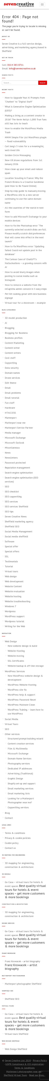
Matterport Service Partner (19, 427)
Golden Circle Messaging (18, 155)
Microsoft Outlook (14, 442)
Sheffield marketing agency (19, 521)
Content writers (13, 352)
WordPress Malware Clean (21, 704)
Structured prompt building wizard (25, 738)
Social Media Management (18, 531)
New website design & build (22, 645)
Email (8, 387)
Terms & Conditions (24, 1067)
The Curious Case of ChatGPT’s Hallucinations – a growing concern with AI (26, 263)
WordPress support (14, 616)
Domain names (12, 372)
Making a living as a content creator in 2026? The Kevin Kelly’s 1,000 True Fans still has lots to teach (26, 119)
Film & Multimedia (17, 748)
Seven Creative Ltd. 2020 (18, 1060)
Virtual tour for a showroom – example (25, 302)
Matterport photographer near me (23, 1071)
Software (9, 541)
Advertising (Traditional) (20, 773)
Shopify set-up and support (21, 783)
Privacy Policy (40, 1060)
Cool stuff (10, 357)
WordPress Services (15, 671)
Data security (12, 367)
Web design (11, 576)
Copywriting (11, 362)
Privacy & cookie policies (18, 837)
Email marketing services (20, 788)
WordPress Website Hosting (22, 684)
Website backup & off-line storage (26, 665)
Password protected (15, 462)
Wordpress (10, 611)
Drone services (12, 377)
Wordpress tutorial (14, 621)
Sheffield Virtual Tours (15, 1075)
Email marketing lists (19, 793)
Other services (12, 734)
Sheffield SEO (12, 526)
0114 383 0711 (15, 64)
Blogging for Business (16, 332)
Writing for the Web (15, 626)
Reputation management (17, 467)
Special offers (12, 551)
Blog (7, 812)
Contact (9, 817)
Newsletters (11, 457)
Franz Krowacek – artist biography (22, 961)
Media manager (13, 432)
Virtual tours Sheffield (16, 1033)
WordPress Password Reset (22, 699)
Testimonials (11, 561)
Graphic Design (15, 778)
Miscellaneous (12, 447)
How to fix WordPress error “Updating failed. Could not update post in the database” (24, 250)
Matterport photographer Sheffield (23, 983)
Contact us (10, 847)
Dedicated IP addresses (20, 768)
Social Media (11, 719)
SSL (7, 556)
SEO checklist (12, 491)
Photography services (19, 763)
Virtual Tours (11, 724)
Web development (14, 581)
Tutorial (9, 566)
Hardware (10, 407)
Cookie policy (11, 842)
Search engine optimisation (19, 472)
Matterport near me (15, 422)
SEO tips (9, 511)
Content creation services (21, 743)
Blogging (9, 327)
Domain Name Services (19, 758)
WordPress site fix (17, 689)
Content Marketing (14, 342)
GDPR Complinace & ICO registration (24, 1064)
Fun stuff (10, 402)
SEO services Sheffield (16, 506)
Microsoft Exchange (15, 437)
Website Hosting (16, 650)
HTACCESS (10, 412)
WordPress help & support (21, 694)
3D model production (16, 317)
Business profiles (13, 337)
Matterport (10, 417)
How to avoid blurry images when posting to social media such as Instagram (22, 276)
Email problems (13, 392)
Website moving (16, 655)
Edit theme (10, 382)
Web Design (11, 641)
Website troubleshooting (17, 601)
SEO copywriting (13, 496)
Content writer (12, 347)
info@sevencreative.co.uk (22, 68)
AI (6, 322)
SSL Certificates (16, 660)
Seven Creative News (16, 516)
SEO (7, 486)
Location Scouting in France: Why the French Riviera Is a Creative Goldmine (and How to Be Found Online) (24, 182)
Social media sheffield (16, 536)
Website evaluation (15, 591)
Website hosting (13, 596)
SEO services (11, 501)
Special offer (11, 546)
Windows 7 (10, 606)
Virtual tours (11, 571)
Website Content (13, 586)
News (8, 452)
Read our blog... (37, 1075)
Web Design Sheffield (16, 1049)
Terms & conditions (15, 832)
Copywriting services (18, 807)
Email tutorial (12, 397)
